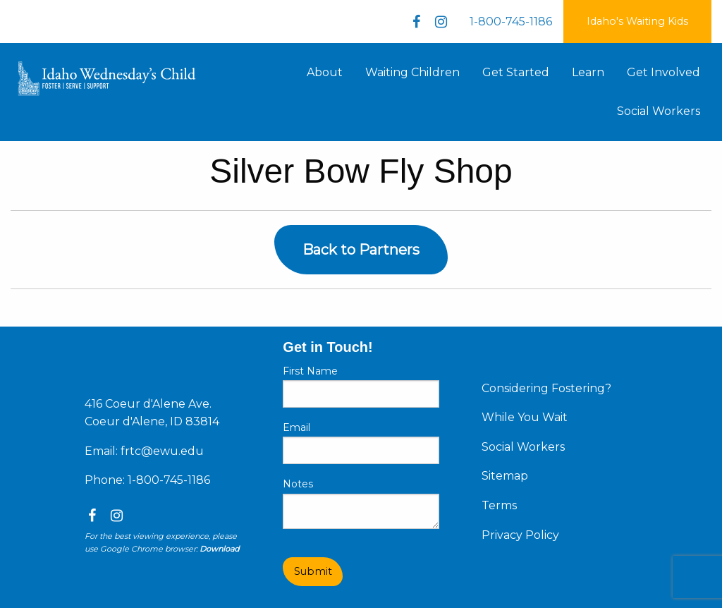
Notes (298, 484)
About (325, 72)
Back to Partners (361, 249)
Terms (499, 505)
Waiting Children (412, 72)
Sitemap (505, 475)
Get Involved (663, 72)
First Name (310, 371)
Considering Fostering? (546, 388)
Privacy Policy (520, 535)
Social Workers (658, 111)
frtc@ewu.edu (162, 451)
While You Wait (525, 417)
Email (296, 427)
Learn (588, 72)
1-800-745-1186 (511, 21)
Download (219, 549)
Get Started (515, 72)
